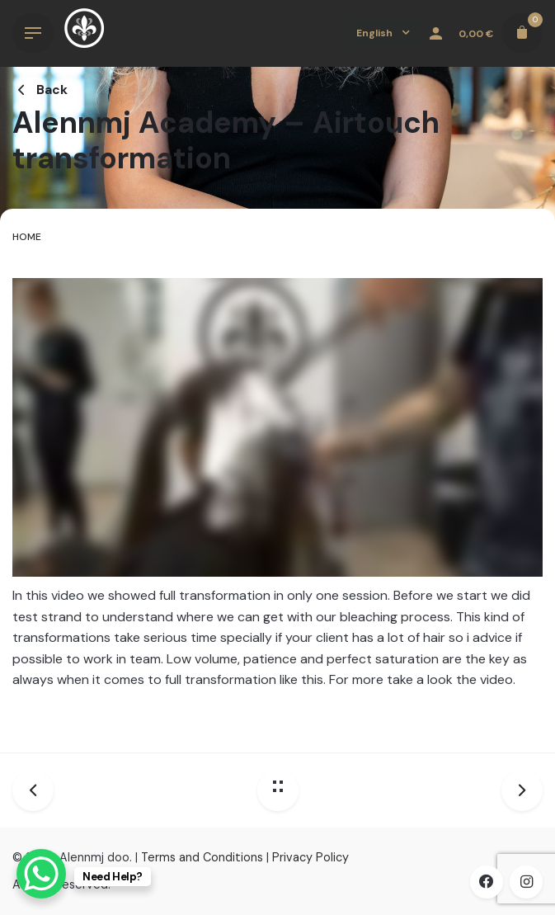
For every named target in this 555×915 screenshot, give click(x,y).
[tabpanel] (277, 498)
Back (40, 89)
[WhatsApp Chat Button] (41, 873)
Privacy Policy (310, 857)
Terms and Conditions (202, 857)
